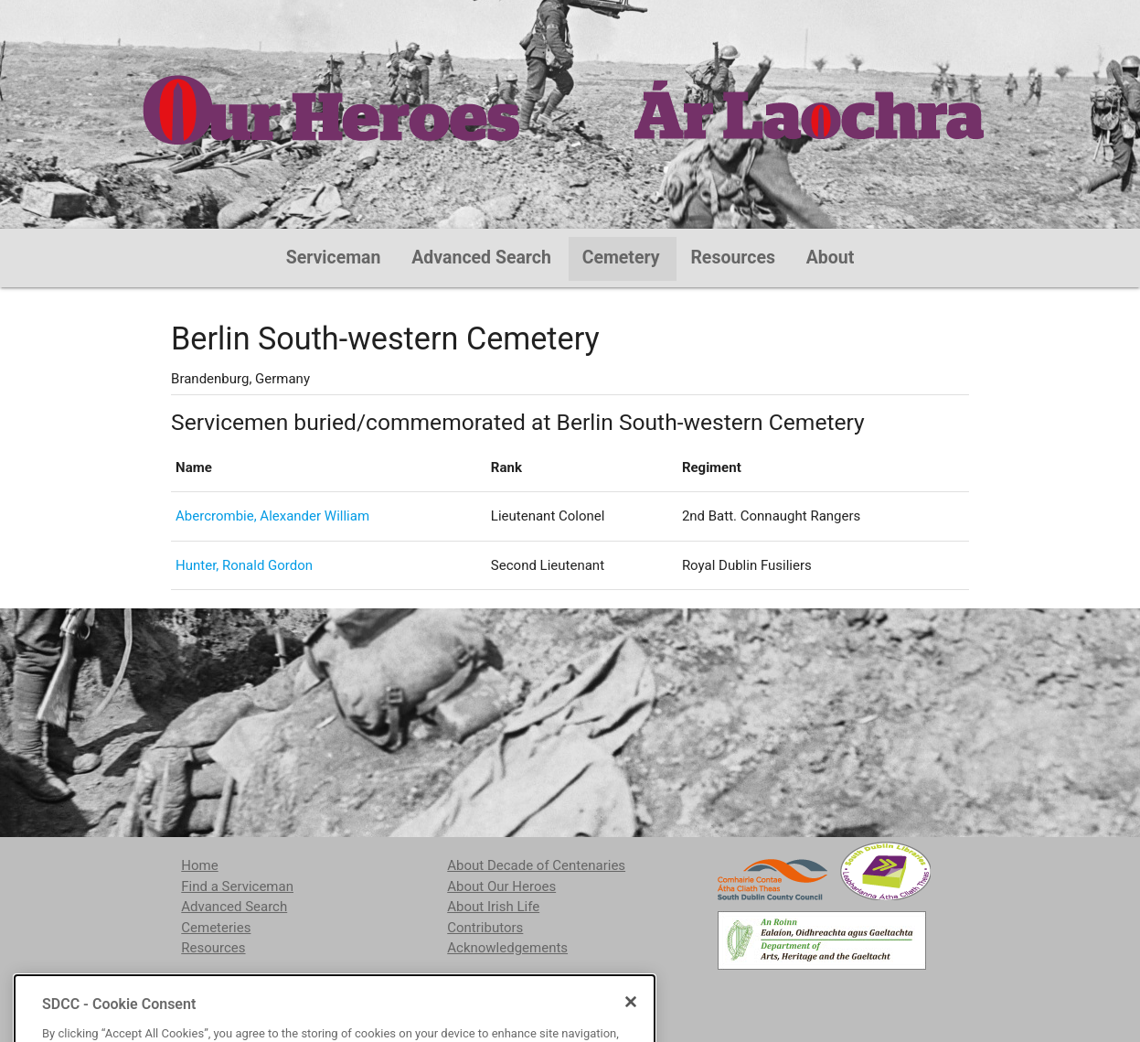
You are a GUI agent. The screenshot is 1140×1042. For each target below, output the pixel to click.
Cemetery (621, 257)
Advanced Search (481, 257)
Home (199, 865)
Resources (732, 257)
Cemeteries (215, 927)
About (830, 257)
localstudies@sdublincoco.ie (331, 994)
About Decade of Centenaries (536, 865)
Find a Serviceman (237, 886)
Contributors (485, 927)
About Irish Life (493, 906)
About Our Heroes (501, 886)
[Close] (630, 1033)
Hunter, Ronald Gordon (244, 565)
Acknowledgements (507, 948)
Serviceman (333, 257)
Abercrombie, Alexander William (272, 516)
